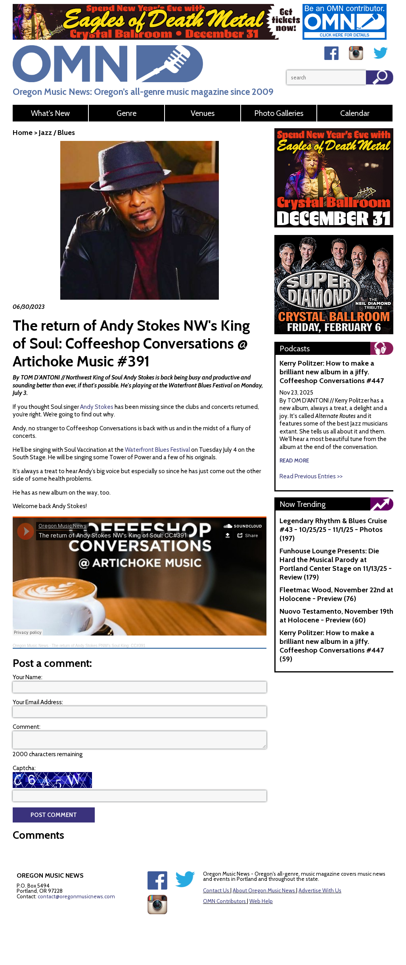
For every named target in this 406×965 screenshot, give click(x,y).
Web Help (261, 901)
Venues (202, 113)
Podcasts (295, 348)
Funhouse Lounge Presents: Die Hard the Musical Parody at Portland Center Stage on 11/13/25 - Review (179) (336, 564)
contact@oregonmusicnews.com (76, 896)
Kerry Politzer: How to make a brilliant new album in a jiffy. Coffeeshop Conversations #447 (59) (332, 645)
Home (23, 132)
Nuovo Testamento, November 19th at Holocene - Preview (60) (336, 615)
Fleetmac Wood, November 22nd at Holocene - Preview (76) (336, 594)
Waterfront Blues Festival (157, 449)
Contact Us (216, 890)
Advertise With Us (320, 890)
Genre (126, 113)
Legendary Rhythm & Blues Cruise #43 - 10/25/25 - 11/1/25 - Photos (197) (333, 529)
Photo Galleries (278, 113)
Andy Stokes (96, 406)
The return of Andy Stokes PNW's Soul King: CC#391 (98, 645)
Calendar (355, 113)
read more (294, 460)
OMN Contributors (224, 901)
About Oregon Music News (264, 890)
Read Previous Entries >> (311, 476)
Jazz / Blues (57, 132)
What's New (50, 113)
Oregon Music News (30, 645)
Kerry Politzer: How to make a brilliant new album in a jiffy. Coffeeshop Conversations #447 (332, 372)
